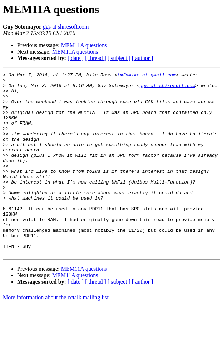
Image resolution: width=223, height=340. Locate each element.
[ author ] (142, 58)
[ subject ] (119, 58)
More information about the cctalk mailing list (56, 334)
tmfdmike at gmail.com (146, 75)
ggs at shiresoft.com (66, 27)
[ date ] (76, 58)
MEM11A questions (84, 45)
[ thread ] (95, 58)
